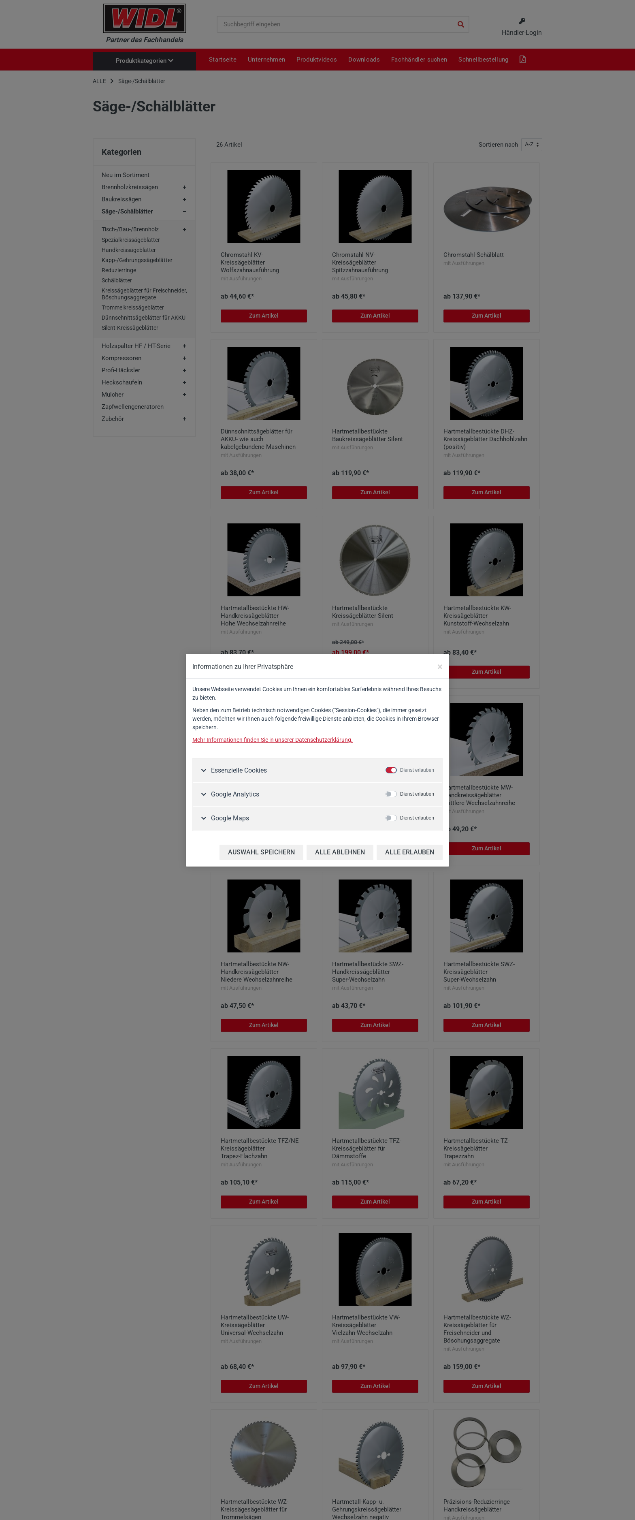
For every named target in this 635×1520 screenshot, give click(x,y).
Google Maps (229, 818)
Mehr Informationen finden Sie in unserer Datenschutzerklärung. (272, 740)
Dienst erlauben (417, 770)
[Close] (440, 666)
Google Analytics (234, 794)
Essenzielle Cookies (238, 770)
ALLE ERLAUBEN (409, 852)
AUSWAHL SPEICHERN (261, 852)
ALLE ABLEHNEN (340, 852)
